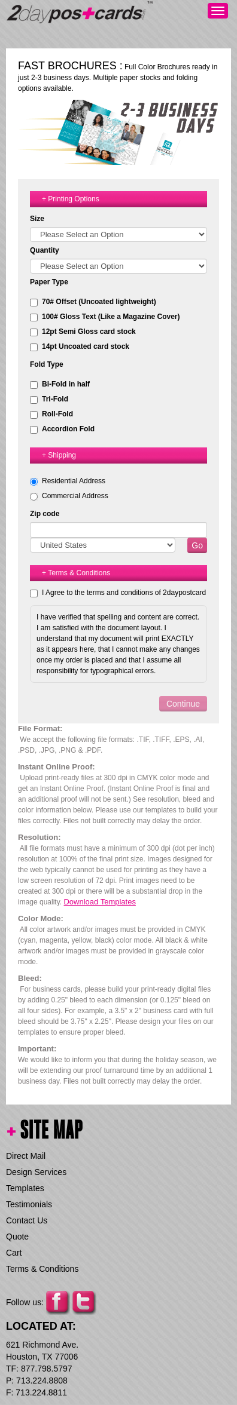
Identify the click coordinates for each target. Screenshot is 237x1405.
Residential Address (73, 481)
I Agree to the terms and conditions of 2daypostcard (124, 592)
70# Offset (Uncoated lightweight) (93, 301)
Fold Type (46, 364)
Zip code (44, 514)
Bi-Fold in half (60, 384)
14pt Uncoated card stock (79, 346)
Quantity (44, 250)
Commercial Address (75, 496)
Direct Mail (25, 1156)
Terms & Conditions (42, 1269)
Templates (25, 1188)
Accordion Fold (62, 429)
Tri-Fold (49, 399)
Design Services (36, 1172)
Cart (14, 1252)
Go (197, 545)
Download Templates (99, 901)
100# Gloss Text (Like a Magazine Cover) (105, 316)
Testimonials (29, 1204)
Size (37, 218)
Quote (17, 1236)
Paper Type (49, 282)
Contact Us (26, 1220)
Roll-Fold (51, 414)
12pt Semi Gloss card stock (83, 331)
